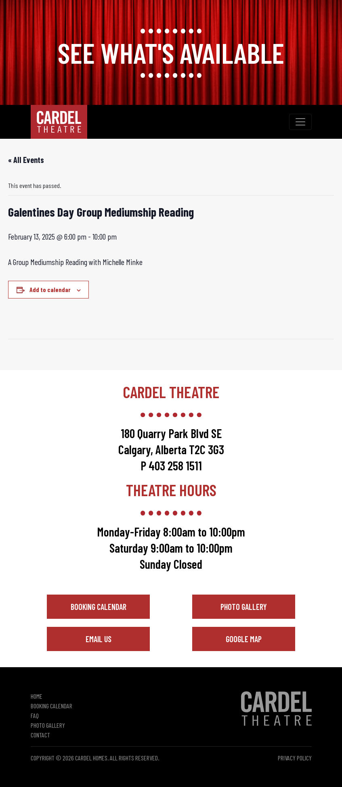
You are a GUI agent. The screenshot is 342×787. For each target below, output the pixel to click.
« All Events (26, 160)
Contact (40, 735)
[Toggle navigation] (300, 122)
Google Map (244, 639)
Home (36, 696)
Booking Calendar (98, 607)
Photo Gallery (243, 607)
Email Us (98, 639)
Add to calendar (50, 289)
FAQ (35, 715)
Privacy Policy (295, 758)
